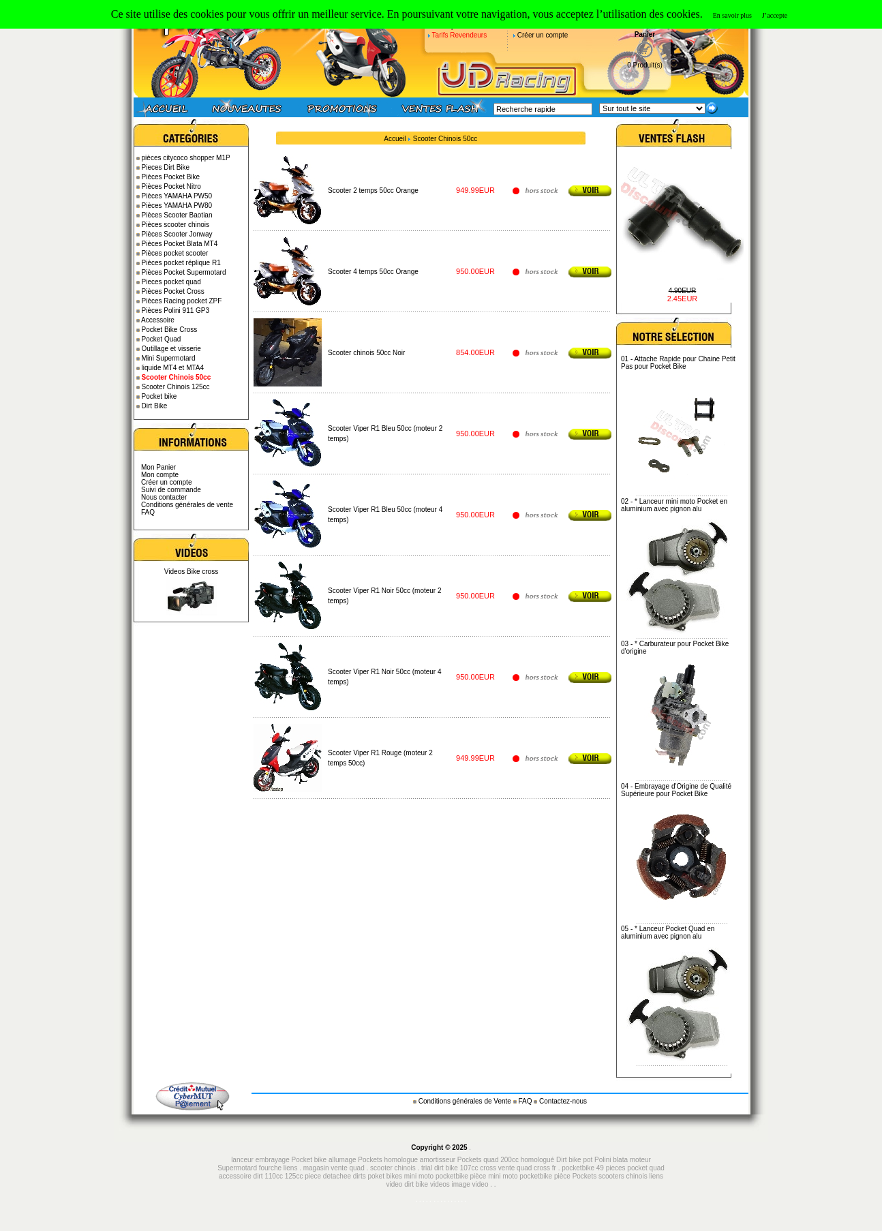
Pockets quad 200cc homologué (506, 1160)
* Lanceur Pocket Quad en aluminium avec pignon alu (667, 932)
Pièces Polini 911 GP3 (176, 310)
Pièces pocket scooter (175, 253)
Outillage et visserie (171, 348)
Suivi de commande (171, 489)
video (480, 1184)
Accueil (395, 138)
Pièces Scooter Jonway (177, 234)
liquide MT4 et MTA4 (173, 367)
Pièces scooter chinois (176, 224)
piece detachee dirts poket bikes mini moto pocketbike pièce (396, 1176)
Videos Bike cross (191, 571)
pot (587, 1160)
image (461, 1184)
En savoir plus (732, 15)
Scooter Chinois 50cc (445, 138)
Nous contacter (164, 497)
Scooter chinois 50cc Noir (366, 352)
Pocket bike (159, 396)
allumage (342, 1160)
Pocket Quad (161, 339)
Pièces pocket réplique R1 (181, 263)
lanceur (242, 1160)
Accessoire (157, 320)
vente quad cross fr (527, 1168)
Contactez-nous (563, 1101)
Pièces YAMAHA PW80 (177, 205)
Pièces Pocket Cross (173, 291)
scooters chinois (623, 1176)
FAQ (148, 512)
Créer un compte (542, 35)
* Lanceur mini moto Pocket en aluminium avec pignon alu (674, 505)
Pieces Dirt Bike (166, 167)
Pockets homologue (388, 1160)
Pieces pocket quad (171, 282)
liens (291, 1168)
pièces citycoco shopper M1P (186, 158)
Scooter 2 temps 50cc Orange (373, 190)
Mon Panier (158, 467)
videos (440, 1184)
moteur (640, 1160)
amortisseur (437, 1160)
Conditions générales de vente (187, 504)
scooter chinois (393, 1168)
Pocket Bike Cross (170, 329)
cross (489, 1168)
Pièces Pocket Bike (171, 177)
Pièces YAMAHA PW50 (177, 196)
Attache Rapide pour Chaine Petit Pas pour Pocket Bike (678, 362)
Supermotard (237, 1168)
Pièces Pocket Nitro (171, 186)
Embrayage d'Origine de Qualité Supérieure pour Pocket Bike (676, 789)
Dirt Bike (155, 406)
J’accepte (774, 15)
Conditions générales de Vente (466, 1101)
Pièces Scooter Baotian (177, 215)
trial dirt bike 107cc (450, 1168)
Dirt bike (568, 1160)
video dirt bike (407, 1184)
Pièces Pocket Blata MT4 (180, 243)
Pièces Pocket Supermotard (184, 272)
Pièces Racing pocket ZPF (182, 301)
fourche (270, 1168)
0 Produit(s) (645, 65)
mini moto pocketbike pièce (530, 1176)
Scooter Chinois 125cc (176, 387)
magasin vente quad (334, 1168)
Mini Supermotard (169, 358)
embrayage (273, 1160)
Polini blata (611, 1160)
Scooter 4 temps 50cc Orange (373, 271)
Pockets (585, 1176)
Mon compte (160, 474)
